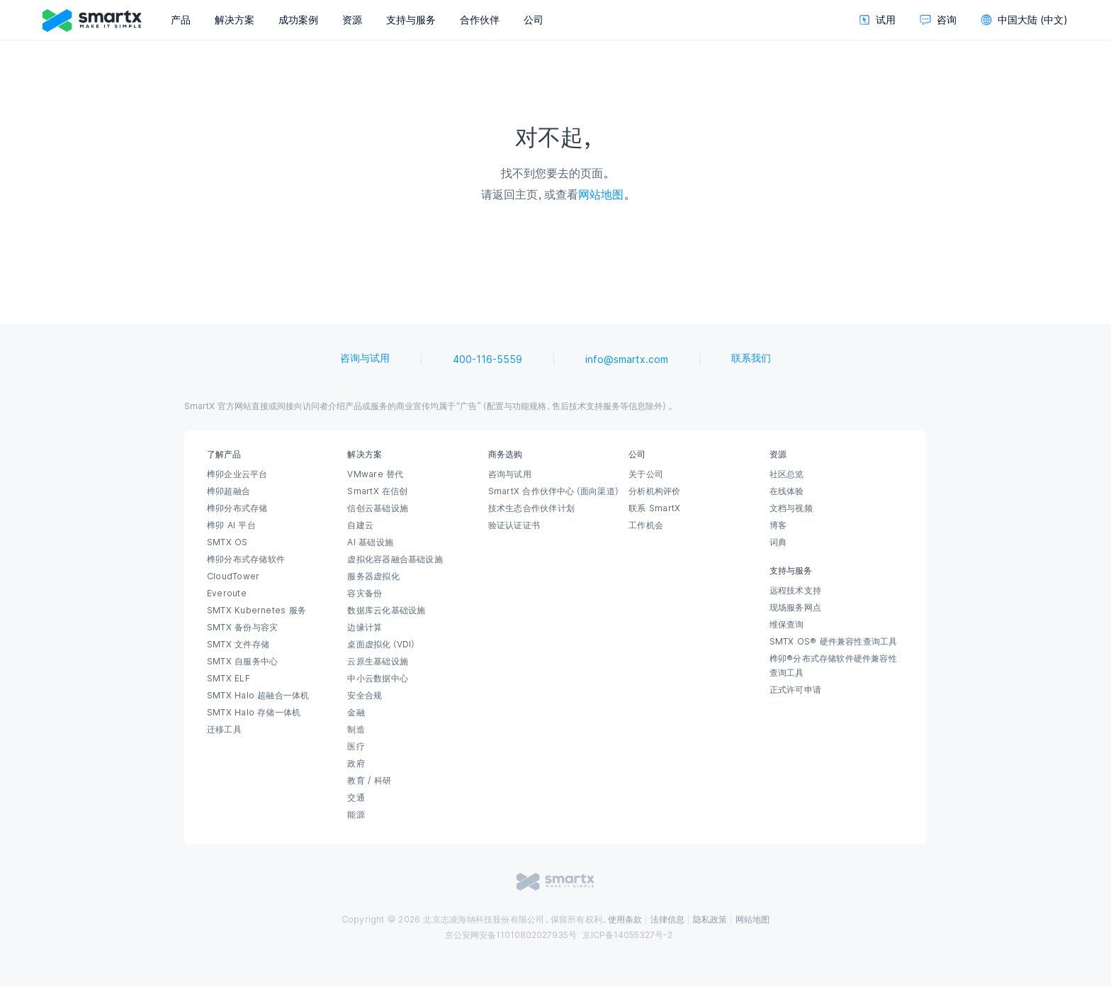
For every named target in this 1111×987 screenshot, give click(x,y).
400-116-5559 (487, 359)
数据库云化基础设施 (386, 610)
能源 (355, 814)
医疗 (355, 746)
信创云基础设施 (377, 508)
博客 (777, 525)
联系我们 (751, 358)
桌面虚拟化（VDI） (382, 644)
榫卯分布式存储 (237, 508)
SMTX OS (227, 542)
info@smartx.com (626, 359)
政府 (355, 763)
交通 (355, 797)
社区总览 (786, 474)
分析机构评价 (654, 491)
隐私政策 (710, 919)
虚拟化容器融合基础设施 (394, 559)
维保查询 (786, 624)
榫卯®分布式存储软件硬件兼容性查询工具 (833, 665)
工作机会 (645, 525)
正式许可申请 (795, 690)
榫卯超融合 (228, 491)
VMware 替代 (375, 474)
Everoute (227, 593)
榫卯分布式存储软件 (246, 559)
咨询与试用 (365, 358)
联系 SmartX (654, 508)
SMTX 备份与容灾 (242, 627)
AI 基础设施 (370, 542)
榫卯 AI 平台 (231, 525)
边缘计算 (364, 627)
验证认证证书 (514, 525)
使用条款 (625, 919)
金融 (355, 712)
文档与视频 (791, 508)
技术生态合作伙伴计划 (531, 508)
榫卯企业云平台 (237, 474)
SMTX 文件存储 (238, 644)
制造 (355, 729)
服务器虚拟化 (373, 576)
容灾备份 (364, 593)
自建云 (360, 525)
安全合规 (364, 695)
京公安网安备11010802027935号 (511, 935)
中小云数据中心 (377, 678)
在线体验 (786, 491)
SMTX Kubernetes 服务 (256, 610)
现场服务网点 (795, 607)
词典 (777, 542)
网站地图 (601, 194)
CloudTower (233, 576)
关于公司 (645, 474)
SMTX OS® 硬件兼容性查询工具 (833, 641)
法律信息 (667, 919)
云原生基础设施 (377, 661)
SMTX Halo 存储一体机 (253, 712)
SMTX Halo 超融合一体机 (258, 695)
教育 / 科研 (369, 780)
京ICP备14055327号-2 (627, 935)
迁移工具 (224, 729)
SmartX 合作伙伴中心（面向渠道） (554, 491)
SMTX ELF (228, 678)
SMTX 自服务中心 (242, 661)
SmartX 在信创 (377, 491)
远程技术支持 (795, 590)
